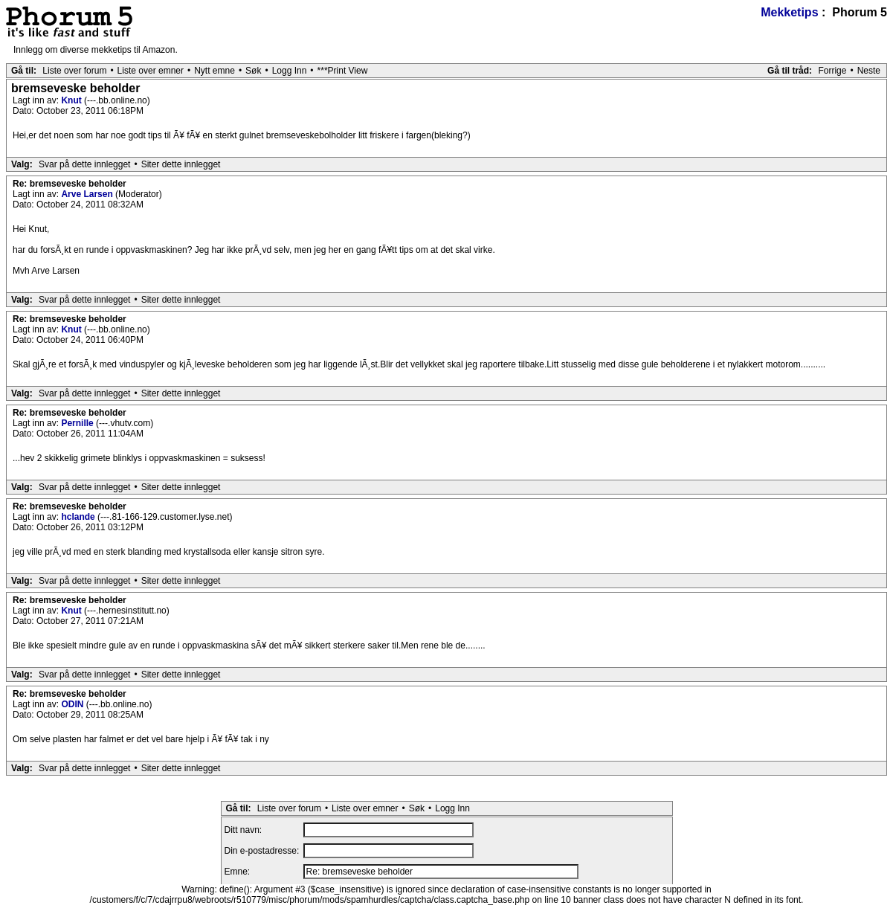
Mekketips (789, 12)
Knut (72, 100)
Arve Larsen (88, 194)
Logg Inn (289, 70)
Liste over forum (74, 70)
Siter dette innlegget (181, 164)
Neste (868, 70)
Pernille (78, 423)
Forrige (832, 70)
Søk (253, 70)
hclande (79, 517)
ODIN (73, 704)
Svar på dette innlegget (84, 164)
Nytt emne (214, 70)
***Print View (342, 70)
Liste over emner (150, 70)
